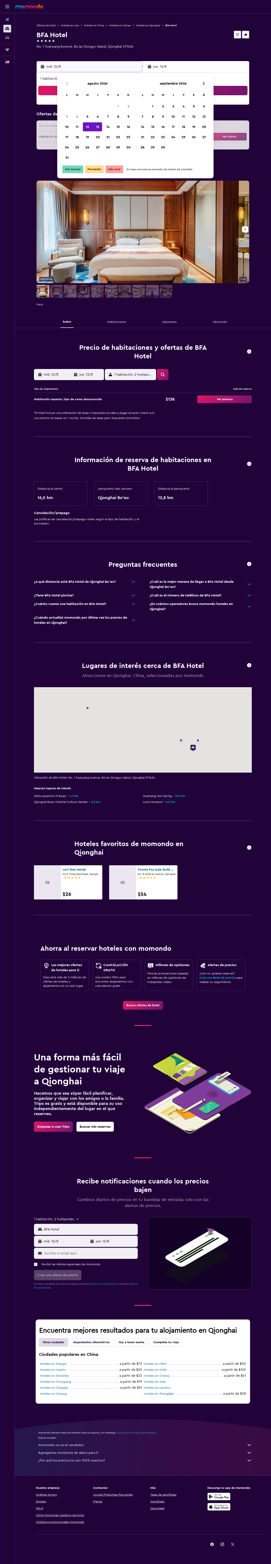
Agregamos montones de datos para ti (145, 1452)
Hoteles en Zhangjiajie (159, 1393)
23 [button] (128, 137)
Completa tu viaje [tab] (166, 1342)
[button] (7, 6)
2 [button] (128, 106)
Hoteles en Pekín (155, 1363)
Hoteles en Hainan (120, 25)
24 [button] (67, 147)
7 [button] (108, 116)
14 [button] (108, 127)
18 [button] (77, 137)
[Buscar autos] (7, 37)
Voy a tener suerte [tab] (131, 1342)
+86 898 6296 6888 (51, 51)
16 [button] (128, 127)
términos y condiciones (103, 1284)
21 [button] (108, 137)
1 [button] (118, 106)
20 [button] (98, 137)
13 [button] (97, 127)
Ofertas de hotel (46, 25)
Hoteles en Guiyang (53, 1393)
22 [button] (118, 137)
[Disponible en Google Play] (218, 1496)
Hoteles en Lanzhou (157, 1387)
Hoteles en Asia (70, 25)
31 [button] (67, 157)
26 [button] (87, 147)
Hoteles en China (94, 25)
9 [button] (128, 116)
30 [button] (128, 147)
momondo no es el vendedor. (145, 1445)
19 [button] (87, 137)
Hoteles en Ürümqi (156, 1375)
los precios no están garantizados (136, 1432)
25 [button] (77, 147)
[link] (143, 1005)
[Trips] (7, 49)
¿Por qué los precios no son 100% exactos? (145, 1460)
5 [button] (87, 116)
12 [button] (87, 127)
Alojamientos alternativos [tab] (91, 1342)
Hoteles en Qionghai (148, 25)
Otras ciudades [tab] (53, 1342)
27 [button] (98, 147)
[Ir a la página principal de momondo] (29, 6)
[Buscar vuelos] (7, 19)
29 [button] (118, 147)
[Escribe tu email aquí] (90, 1253)
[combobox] (90, 1229)
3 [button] (67, 116)
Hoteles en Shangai (53, 1363)
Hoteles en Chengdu (54, 1387)
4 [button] (77, 116)
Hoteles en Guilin (155, 1369)
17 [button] (66, 137)
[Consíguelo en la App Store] (218, 1507)
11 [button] (77, 127)
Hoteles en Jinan (155, 1381)
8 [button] (118, 116)
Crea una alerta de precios (217, 977)
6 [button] (98, 116)
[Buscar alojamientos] (7, 28)
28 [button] (108, 147)
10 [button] (67, 127)
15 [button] (118, 127)
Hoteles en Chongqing (55, 1381)
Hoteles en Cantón (53, 1369)
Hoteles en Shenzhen (54, 1375)
